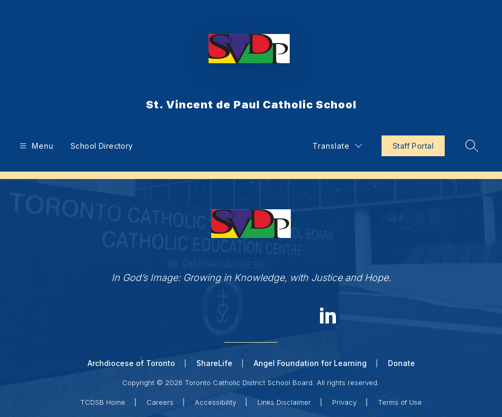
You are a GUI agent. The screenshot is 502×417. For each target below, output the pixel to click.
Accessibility (215, 402)
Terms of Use (400, 402)
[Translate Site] (337, 145)
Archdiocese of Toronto (131, 363)
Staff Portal (413, 145)
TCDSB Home (102, 402)
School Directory (102, 145)
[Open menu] (35, 145)
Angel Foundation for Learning (310, 363)
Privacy (344, 402)
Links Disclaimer (284, 402)
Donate (401, 363)
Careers (160, 402)
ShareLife (214, 363)
